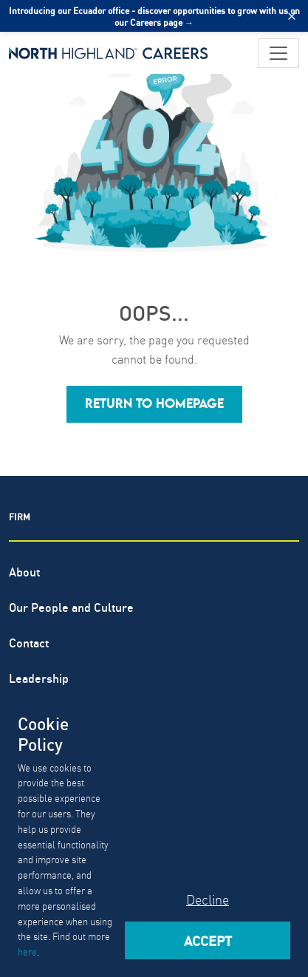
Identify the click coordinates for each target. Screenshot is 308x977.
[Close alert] (292, 16)
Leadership (39, 677)
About (24, 570)
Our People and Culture (71, 606)
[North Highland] (108, 53)
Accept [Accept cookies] (208, 940)
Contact (29, 641)
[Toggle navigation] (278, 53)
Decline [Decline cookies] (207, 899)
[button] (154, 404)
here (27, 951)
